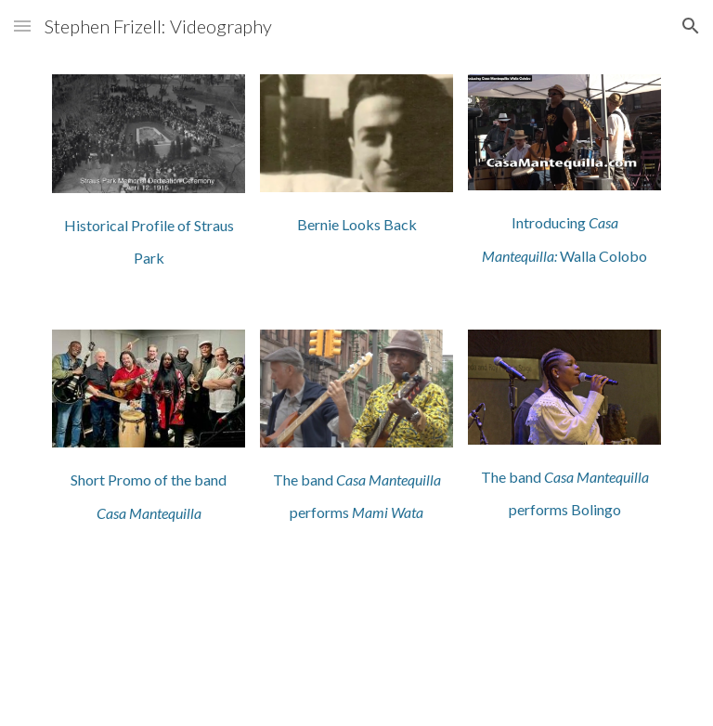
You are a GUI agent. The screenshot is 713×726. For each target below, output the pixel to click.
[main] (148, 239)
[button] (22, 25)
